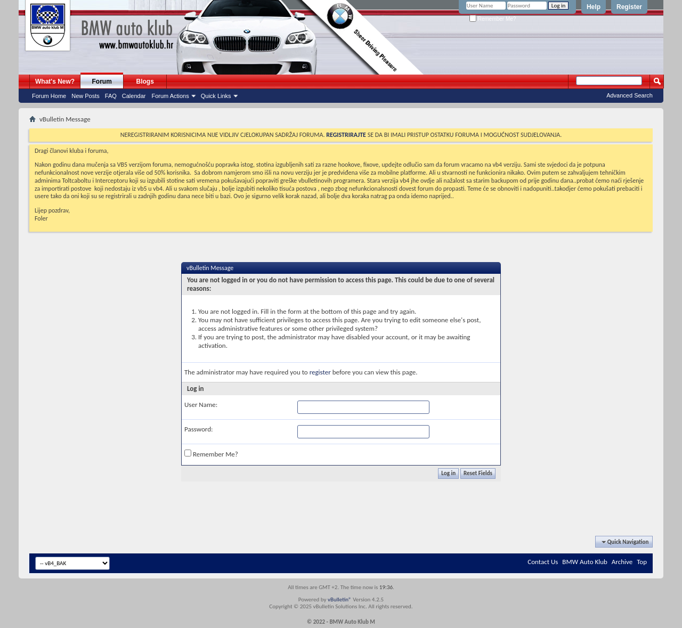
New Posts (85, 96)
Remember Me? (492, 19)
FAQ (111, 96)
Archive (622, 562)
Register (629, 7)
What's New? (55, 81)
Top (642, 562)
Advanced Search (629, 95)
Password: (198, 429)
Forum (102, 81)
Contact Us (542, 562)
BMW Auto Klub (584, 562)
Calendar (134, 96)
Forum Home (49, 96)
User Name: (200, 405)
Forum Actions (170, 96)
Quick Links (216, 96)
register (320, 372)
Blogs (145, 81)
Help (593, 7)
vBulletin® (340, 599)
